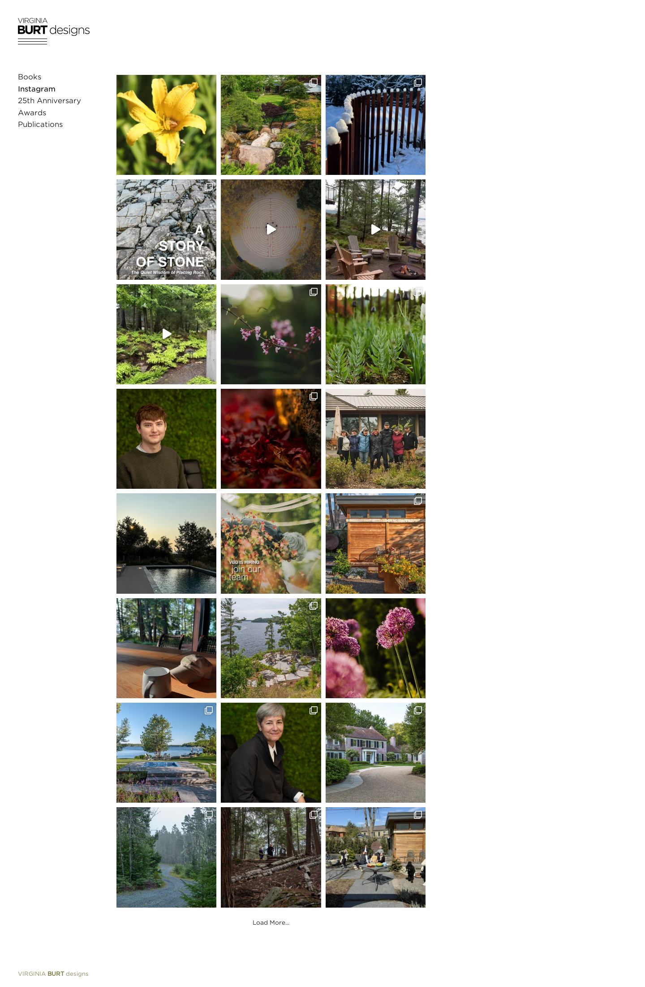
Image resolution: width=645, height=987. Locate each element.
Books (29, 77)
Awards (32, 113)
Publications (40, 124)
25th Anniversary (49, 100)
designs (53, 973)
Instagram (37, 89)
